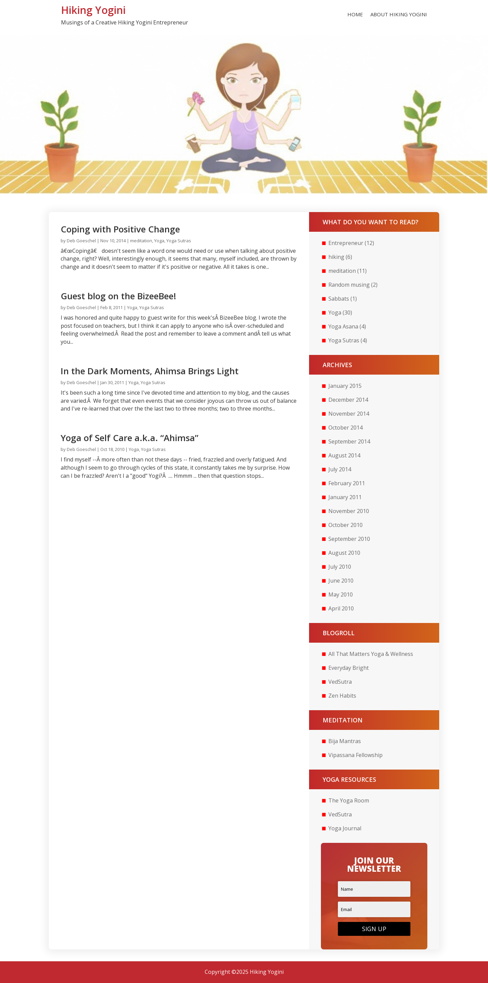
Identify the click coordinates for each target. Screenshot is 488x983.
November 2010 (348, 511)
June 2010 (340, 580)
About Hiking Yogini (398, 15)
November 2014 (348, 413)
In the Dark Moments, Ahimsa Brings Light (150, 371)
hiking (336, 257)
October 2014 (345, 427)
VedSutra (340, 681)
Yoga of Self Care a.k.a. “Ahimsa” (129, 438)
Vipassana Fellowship (355, 755)
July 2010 (339, 566)
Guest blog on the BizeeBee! (118, 296)
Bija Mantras (344, 741)
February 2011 (346, 483)
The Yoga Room (348, 800)
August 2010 (344, 552)
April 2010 (341, 608)
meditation (141, 241)
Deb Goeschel (81, 241)
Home (355, 15)
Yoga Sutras (178, 241)
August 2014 (344, 455)
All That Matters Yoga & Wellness (370, 654)
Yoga (159, 241)
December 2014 (348, 399)
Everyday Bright (348, 668)
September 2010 (349, 539)
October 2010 (345, 525)
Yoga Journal (344, 828)
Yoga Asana (343, 326)
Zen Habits (342, 695)
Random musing (349, 284)
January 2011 (345, 497)
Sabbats (338, 298)
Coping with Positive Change (120, 229)
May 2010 (340, 594)
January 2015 (345, 386)
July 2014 (339, 469)
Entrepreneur (345, 243)
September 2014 (349, 441)
